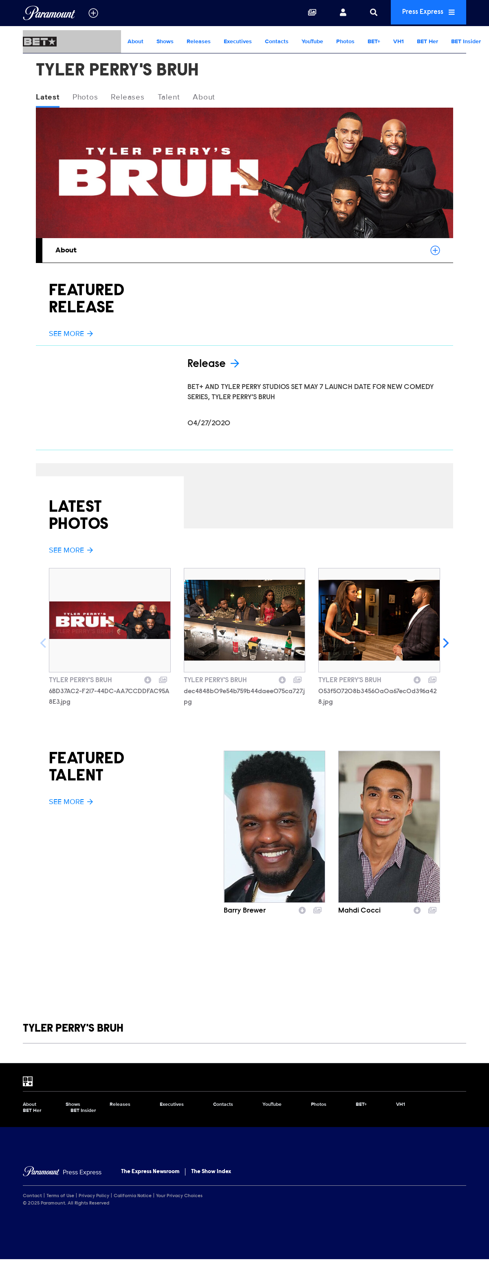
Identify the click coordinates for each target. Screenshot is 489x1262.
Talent (174, 97)
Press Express (425, 13)
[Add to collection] (163, 681)
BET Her (427, 41)
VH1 (398, 41)
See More (71, 334)
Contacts (277, 41)
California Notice (133, 1198)
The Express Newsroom (150, 1175)
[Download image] (148, 681)
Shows (165, 41)
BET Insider (466, 41)
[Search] (367, 13)
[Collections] (306, 13)
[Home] (62, 1175)
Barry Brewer (245, 913)
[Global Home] (49, 13)
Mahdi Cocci (359, 913)
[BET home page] (244, 1084)
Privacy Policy (94, 1198)
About (135, 41)
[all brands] (93, 13)
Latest (48, 97)
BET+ (374, 41)
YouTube (312, 41)
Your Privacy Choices (179, 1198)
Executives (238, 41)
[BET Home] (72, 41)
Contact (32, 1198)
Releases (199, 41)
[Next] (445, 646)
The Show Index (211, 1175)
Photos (345, 41)
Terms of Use (60, 1198)
